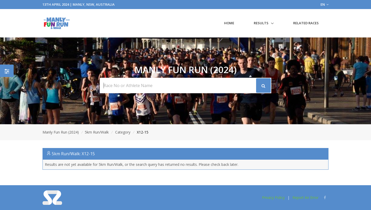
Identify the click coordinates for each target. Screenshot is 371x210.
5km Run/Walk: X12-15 (73, 154)
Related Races (306, 23)
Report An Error (305, 197)
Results (261, 23)
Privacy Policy (273, 197)
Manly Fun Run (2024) (61, 132)
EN (324, 4)
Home (229, 23)
